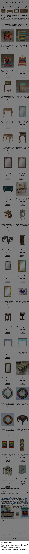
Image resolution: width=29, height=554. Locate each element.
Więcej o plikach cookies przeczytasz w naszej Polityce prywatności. (10, 547)
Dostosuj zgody (15, 549)
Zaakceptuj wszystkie (23, 549)
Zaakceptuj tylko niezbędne (6, 549)
